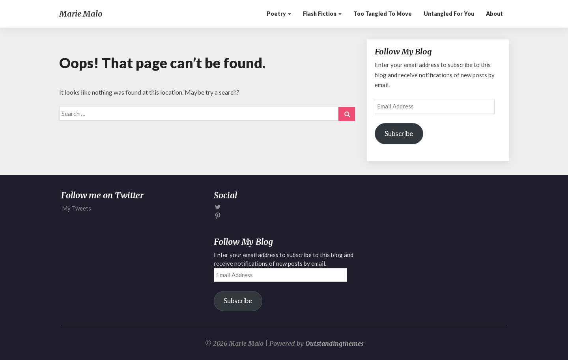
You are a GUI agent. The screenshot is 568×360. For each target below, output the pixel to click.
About (494, 13)
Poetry (279, 13)
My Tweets (76, 208)
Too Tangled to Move (382, 13)
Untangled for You (449, 13)
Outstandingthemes (334, 343)
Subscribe (399, 133)
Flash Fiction (322, 13)
